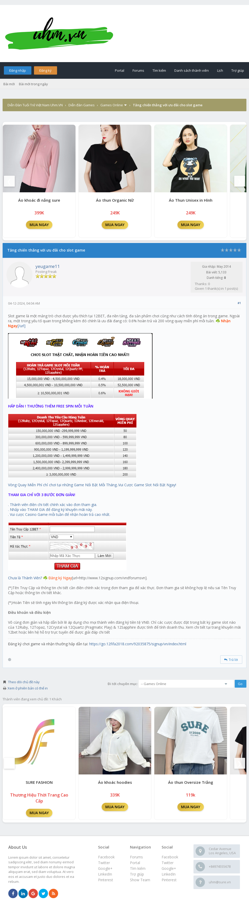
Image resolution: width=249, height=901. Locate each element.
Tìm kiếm (159, 70)
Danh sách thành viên (191, 70)
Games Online (111, 105)
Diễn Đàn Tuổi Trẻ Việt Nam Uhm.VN (35, 105)
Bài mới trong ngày (33, 84)
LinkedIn (169, 874)
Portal (119, 70)
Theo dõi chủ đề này (24, 682)
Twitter (168, 862)
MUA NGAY (39, 224)
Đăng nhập (17, 70)
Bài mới (9, 84)
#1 (239, 303)
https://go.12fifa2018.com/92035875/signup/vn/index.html (137, 643)
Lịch (220, 70)
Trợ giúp (237, 70)
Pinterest (169, 879)
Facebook (170, 856)
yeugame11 (48, 266)
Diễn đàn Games (81, 105)
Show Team (140, 879)
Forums (138, 70)
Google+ (169, 868)
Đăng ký (45, 70)
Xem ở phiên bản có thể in (28, 688)
